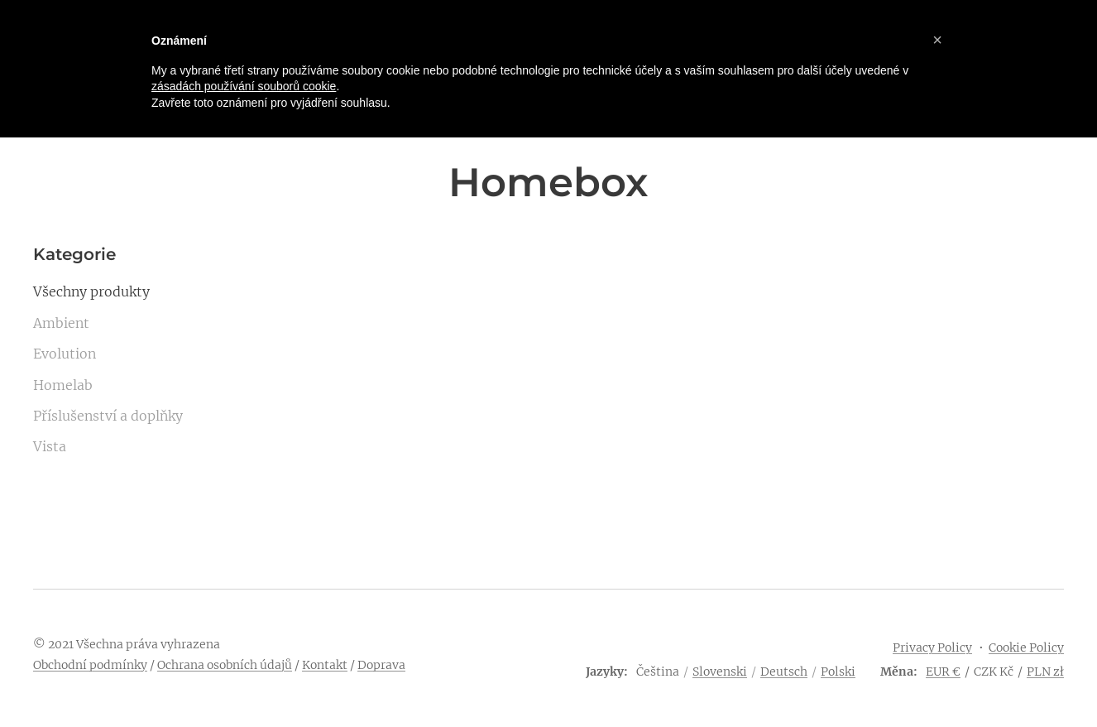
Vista (49, 446)
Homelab (63, 385)
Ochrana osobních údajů (224, 664)
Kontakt (324, 664)
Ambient (61, 323)
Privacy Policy (932, 647)
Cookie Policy (1026, 647)
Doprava (381, 664)
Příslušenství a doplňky (108, 415)
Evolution (64, 353)
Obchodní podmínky (90, 664)
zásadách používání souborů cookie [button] (243, 86)
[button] (937, 39)
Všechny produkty (91, 291)
